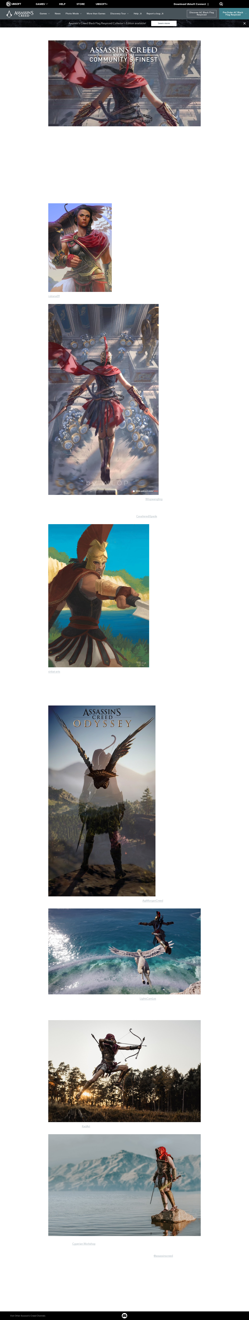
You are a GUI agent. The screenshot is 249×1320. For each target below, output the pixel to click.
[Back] (14, 30)
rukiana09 (54, 296)
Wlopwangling (153, 499)
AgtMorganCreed (152, 900)
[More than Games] (96, 13)
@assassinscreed (163, 1256)
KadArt (86, 1126)
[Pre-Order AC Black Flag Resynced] (234, 13)
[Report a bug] (155, 13)
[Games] (45, 13)
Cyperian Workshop (83, 1244)
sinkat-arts (54, 671)
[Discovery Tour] (119, 13)
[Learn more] (164, 23)
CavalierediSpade (146, 516)
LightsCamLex (148, 998)
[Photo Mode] (74, 13)
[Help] (137, 13)
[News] (58, 13)
